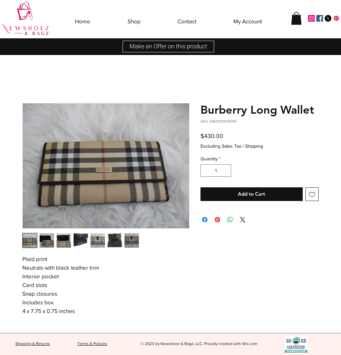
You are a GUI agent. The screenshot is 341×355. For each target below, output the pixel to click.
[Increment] (226, 170)
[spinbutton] (216, 170)
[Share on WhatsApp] (230, 220)
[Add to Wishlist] (312, 194)
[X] (328, 18)
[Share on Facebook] (205, 220)
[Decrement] (205, 170)
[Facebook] (319, 18)
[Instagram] (311, 18)
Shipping (254, 146)
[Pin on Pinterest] (217, 220)
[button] (134, 18)
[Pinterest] (336, 18)
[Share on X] (243, 220)
